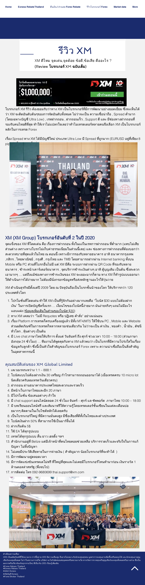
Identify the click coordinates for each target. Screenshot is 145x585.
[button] (98, 6)
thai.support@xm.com (68, 472)
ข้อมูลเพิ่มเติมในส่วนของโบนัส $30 (49, 311)
